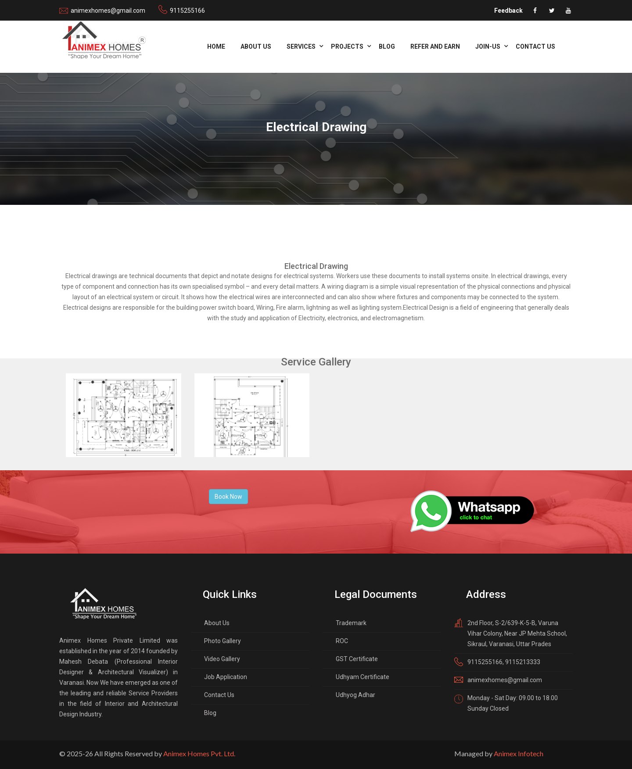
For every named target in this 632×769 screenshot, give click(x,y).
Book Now (228, 496)
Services (301, 46)
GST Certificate (357, 658)
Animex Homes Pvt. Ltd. (199, 753)
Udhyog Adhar (355, 694)
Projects (347, 46)
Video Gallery (222, 658)
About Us (256, 46)
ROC (342, 640)
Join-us (487, 46)
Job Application (225, 676)
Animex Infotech (518, 753)
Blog (387, 46)
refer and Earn (435, 46)
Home (216, 46)
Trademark (351, 622)
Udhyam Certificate (362, 676)
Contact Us (535, 46)
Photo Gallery (222, 640)
